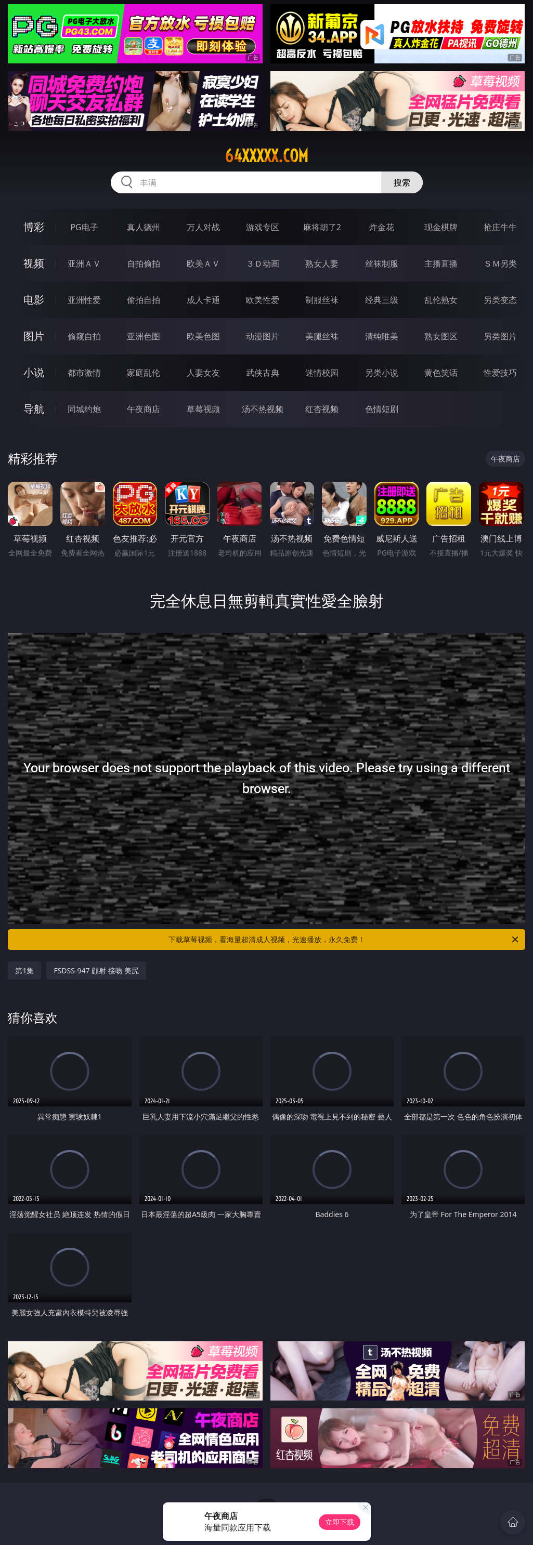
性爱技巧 (500, 372)
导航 (33, 409)
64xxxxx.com (266, 156)
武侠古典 (262, 372)
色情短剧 (381, 409)
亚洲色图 (143, 336)
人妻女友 (203, 372)
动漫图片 (262, 336)
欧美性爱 (262, 300)
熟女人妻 (322, 263)
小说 (33, 372)
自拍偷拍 (143, 263)
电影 (33, 300)
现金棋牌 (441, 227)
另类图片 (500, 336)
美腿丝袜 (322, 336)
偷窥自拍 (84, 336)
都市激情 (84, 372)
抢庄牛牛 (500, 227)
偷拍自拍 (143, 300)
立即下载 (339, 1522)
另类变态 (500, 300)
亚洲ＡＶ (84, 263)
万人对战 (203, 227)
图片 (33, 336)
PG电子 (84, 227)
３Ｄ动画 (262, 263)
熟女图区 (441, 336)
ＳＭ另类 (500, 263)
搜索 (402, 182)
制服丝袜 (322, 300)
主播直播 (441, 263)
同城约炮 (84, 409)
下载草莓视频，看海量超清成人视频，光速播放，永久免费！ (344, 939)
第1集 (24, 970)
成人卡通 (203, 300)
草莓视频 (203, 409)
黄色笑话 (441, 372)
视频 (33, 263)
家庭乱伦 (143, 372)
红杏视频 (322, 409)
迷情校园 (322, 372)
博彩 (33, 227)
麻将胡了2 (322, 227)
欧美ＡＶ (203, 263)
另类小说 (381, 372)
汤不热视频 (262, 409)
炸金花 (381, 227)
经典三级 (381, 300)
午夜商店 (143, 409)
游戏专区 (262, 227)
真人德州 (143, 227)
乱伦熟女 (441, 300)
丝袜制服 (381, 263)
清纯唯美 (381, 336)
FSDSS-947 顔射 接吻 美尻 (96, 970)
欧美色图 (203, 336)
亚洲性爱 (84, 300)
